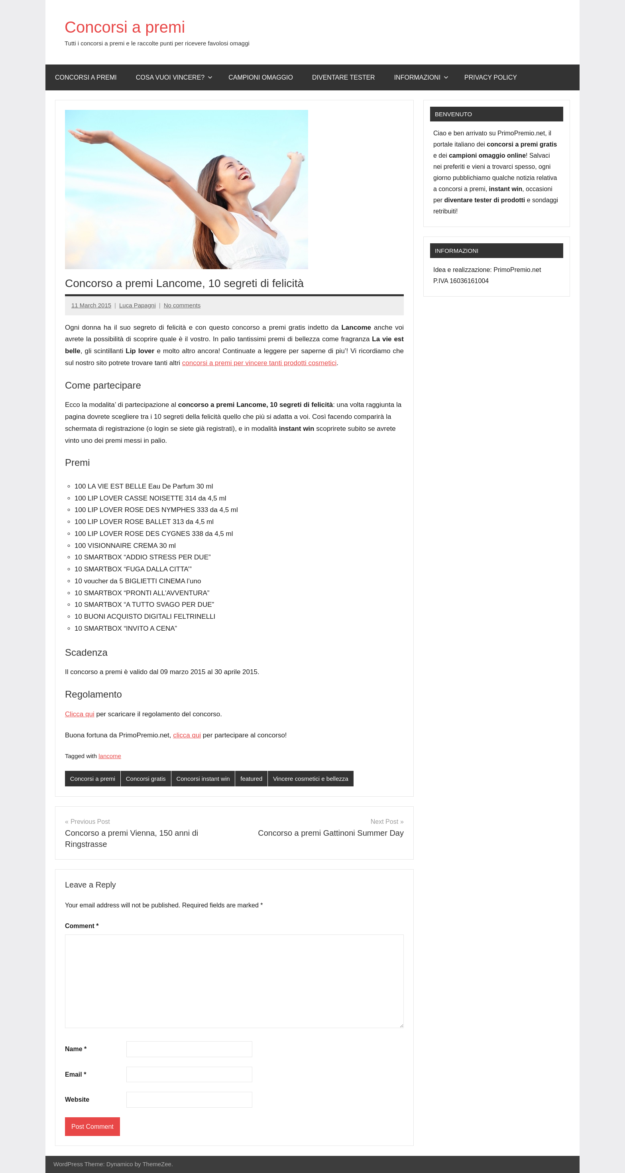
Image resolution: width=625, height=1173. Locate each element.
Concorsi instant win (203, 778)
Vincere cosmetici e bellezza (310, 778)
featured (251, 778)
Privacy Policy (490, 77)
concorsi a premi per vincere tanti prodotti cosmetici (259, 363)
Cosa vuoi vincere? (174, 77)
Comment (81, 926)
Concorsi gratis (146, 778)
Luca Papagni (137, 305)
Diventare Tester (343, 77)
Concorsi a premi (125, 27)
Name (75, 1049)
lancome (109, 756)
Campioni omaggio (260, 77)
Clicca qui (79, 714)
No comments (182, 305)
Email (75, 1074)
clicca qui (187, 735)
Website (77, 1099)
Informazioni (421, 77)
